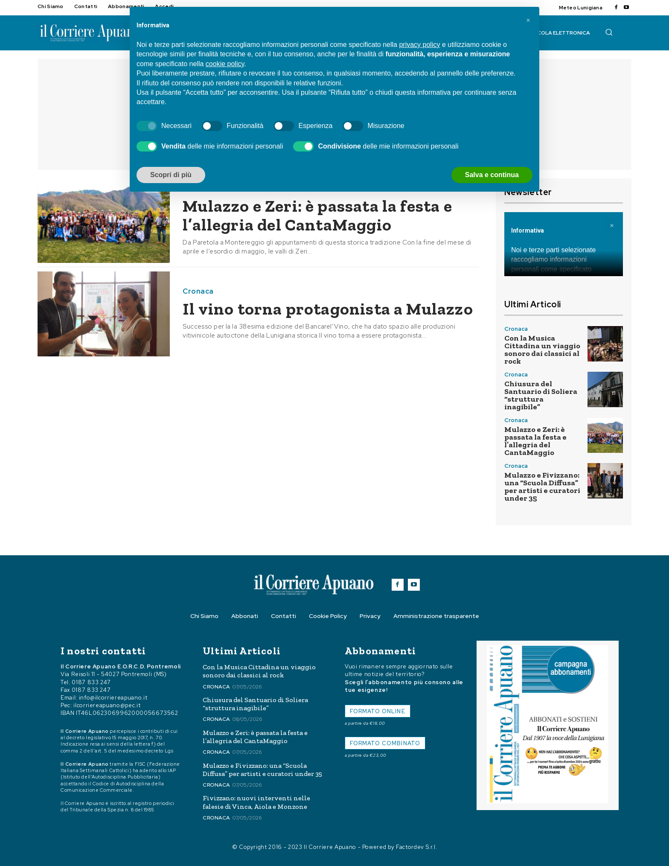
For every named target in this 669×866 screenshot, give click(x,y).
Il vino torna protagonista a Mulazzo (329, 308)
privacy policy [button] (419, 44)
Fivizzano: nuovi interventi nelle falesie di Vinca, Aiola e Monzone (256, 802)
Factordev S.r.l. (416, 847)
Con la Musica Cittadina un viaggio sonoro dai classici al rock (542, 349)
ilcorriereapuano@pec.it (106, 705)
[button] (609, 32)
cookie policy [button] (225, 63)
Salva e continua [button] (492, 174)
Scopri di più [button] (171, 174)
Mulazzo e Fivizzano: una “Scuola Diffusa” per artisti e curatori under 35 (542, 486)
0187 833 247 (91, 682)
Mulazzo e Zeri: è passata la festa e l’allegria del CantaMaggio (318, 215)
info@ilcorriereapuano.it (113, 697)
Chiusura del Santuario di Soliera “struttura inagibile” (540, 395)
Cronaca (198, 291)
